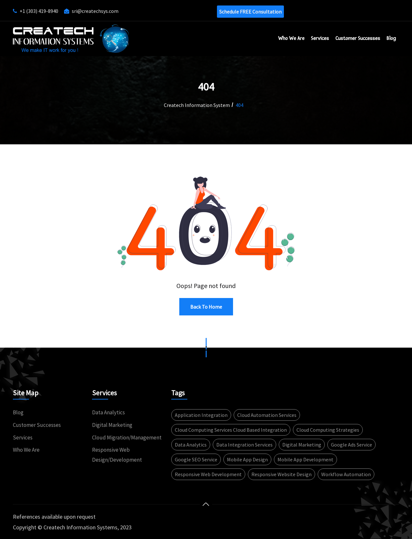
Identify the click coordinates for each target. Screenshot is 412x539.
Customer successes (357, 38)
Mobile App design (247, 459)
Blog (391, 38)
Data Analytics (108, 412)
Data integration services (244, 444)
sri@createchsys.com (95, 11)
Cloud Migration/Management (127, 437)
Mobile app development (305, 459)
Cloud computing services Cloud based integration (231, 430)
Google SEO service (196, 459)
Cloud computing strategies (327, 430)
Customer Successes (37, 424)
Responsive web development (208, 474)
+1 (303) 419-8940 (39, 11)
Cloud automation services (266, 415)
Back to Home (206, 306)
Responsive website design (281, 474)
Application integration (201, 415)
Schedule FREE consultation (250, 11)
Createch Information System (197, 105)
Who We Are (291, 38)
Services (320, 38)
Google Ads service (351, 444)
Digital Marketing (112, 424)
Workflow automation (346, 474)
